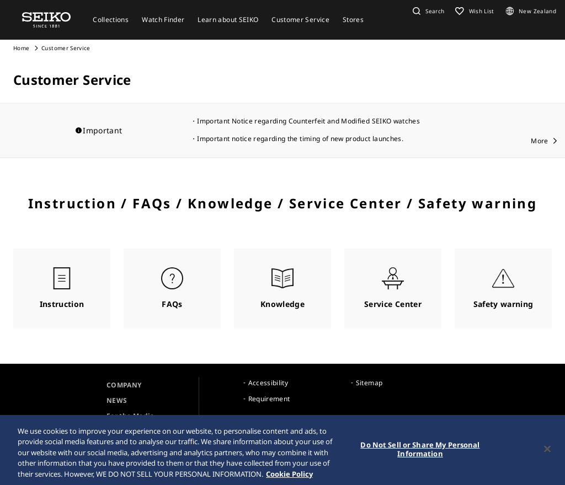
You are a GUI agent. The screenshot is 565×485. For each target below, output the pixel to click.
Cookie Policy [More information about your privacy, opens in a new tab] (289, 476)
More (539, 141)
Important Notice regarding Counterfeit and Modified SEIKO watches (308, 121)
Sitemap (369, 382)
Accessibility (268, 382)
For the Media (130, 416)
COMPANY (123, 385)
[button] (427, 11)
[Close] (547, 450)
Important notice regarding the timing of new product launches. (300, 138)
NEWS (116, 400)
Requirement (269, 398)
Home (21, 48)
